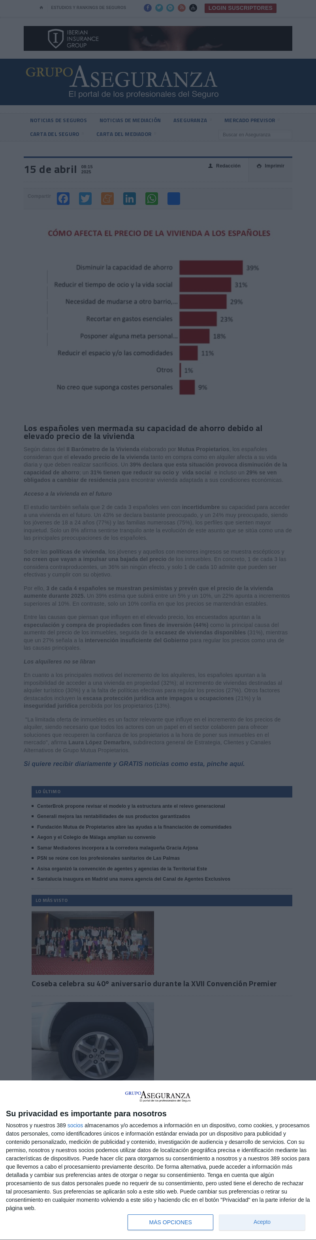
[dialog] (158, 1160)
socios (75, 1125)
